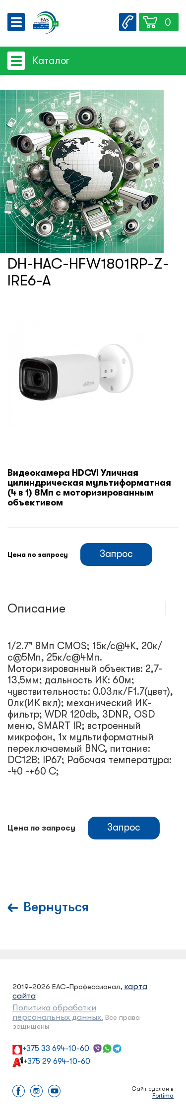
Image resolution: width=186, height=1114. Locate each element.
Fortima (163, 1095)
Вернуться (56, 907)
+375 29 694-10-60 (56, 1061)
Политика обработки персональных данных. (57, 1012)
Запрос (116, 553)
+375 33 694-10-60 (55, 1048)
